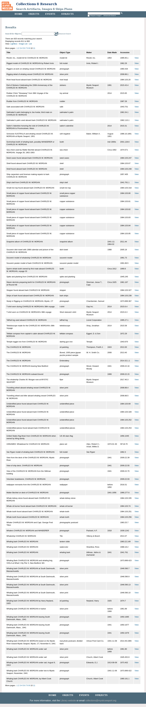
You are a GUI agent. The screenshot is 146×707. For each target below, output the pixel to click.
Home (18, 14)
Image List (23, 44)
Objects (33, 14)
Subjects (67, 14)
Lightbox (13, 44)
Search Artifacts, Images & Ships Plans (44, 9)
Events (50, 14)
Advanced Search (110, 15)
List (30, 44)
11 (34, 48)
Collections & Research (36, 4)
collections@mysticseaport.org (100, 700)
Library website (68, 700)
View (137, 58)
